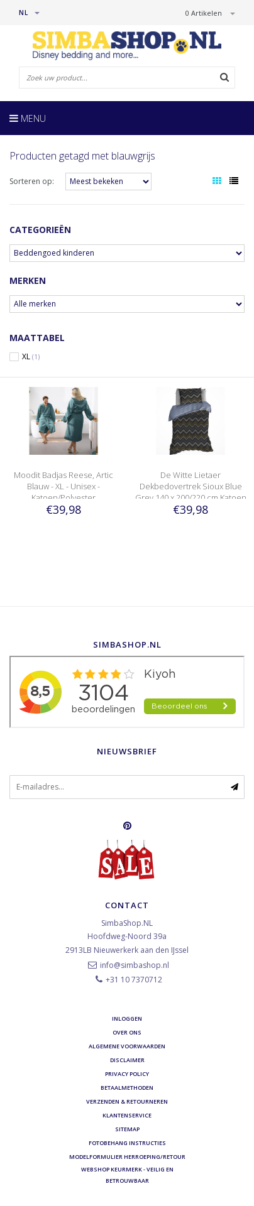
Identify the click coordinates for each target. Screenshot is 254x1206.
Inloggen (127, 1018)
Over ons (127, 1032)
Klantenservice (127, 1115)
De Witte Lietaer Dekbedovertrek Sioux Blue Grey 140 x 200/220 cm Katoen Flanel (190, 491)
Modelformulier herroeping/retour (127, 1157)
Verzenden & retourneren (127, 1101)
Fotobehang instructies (127, 1143)
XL (31, 356)
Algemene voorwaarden (127, 1046)
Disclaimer (127, 1060)
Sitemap (127, 1129)
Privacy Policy (127, 1074)
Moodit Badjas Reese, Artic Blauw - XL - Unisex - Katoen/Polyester (63, 486)
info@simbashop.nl (134, 965)
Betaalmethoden (127, 1088)
